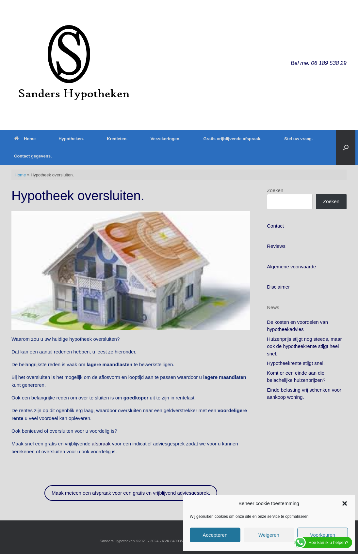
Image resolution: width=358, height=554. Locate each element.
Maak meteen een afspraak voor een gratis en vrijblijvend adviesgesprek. (131, 493)
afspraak (101, 443)
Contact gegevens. (33, 156)
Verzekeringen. (166, 138)
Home (25, 138)
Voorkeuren (322, 535)
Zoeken (275, 190)
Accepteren (215, 535)
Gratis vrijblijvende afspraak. (232, 138)
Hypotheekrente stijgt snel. (296, 363)
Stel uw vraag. (298, 138)
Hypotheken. (71, 138)
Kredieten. (117, 138)
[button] (344, 503)
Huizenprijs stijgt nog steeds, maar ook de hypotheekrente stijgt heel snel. (304, 346)
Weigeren (268, 535)
